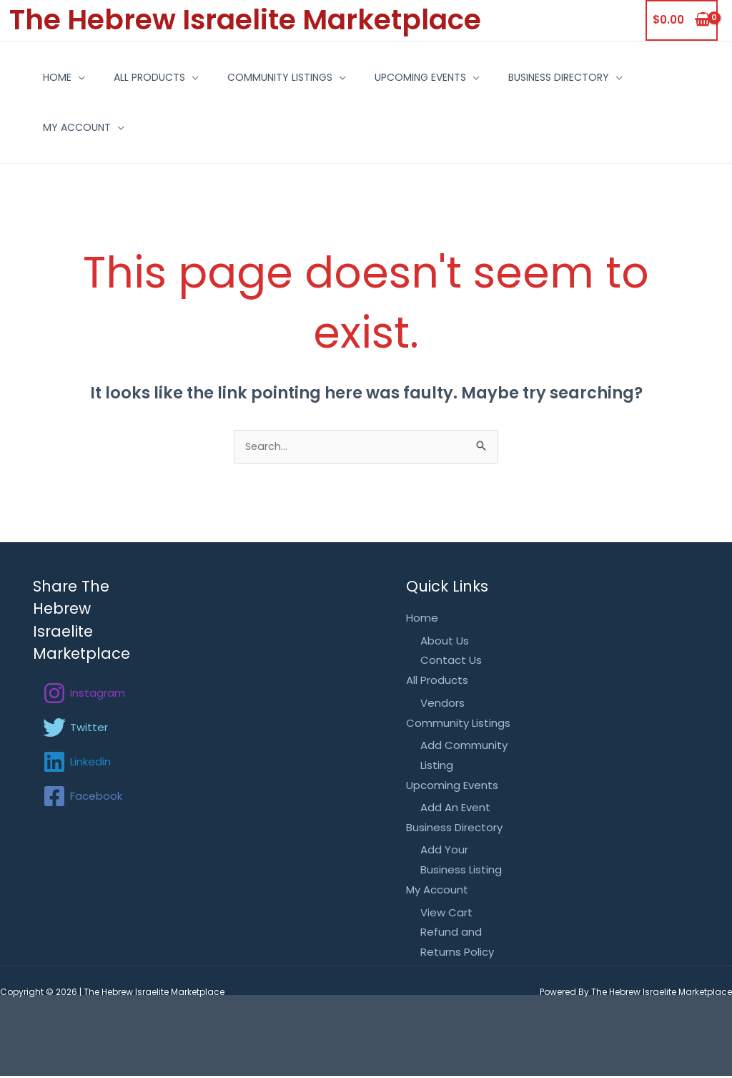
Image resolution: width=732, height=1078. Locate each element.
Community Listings (287, 77)
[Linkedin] (77, 763)
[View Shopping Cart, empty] (682, 20)
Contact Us (451, 662)
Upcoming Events (438, 77)
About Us (444, 642)
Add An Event (455, 809)
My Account (63, 127)
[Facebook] (82, 797)
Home (43, 77)
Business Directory (587, 77)
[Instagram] (84, 694)
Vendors (442, 704)
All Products (146, 77)
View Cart (446, 913)
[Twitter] (75, 729)
